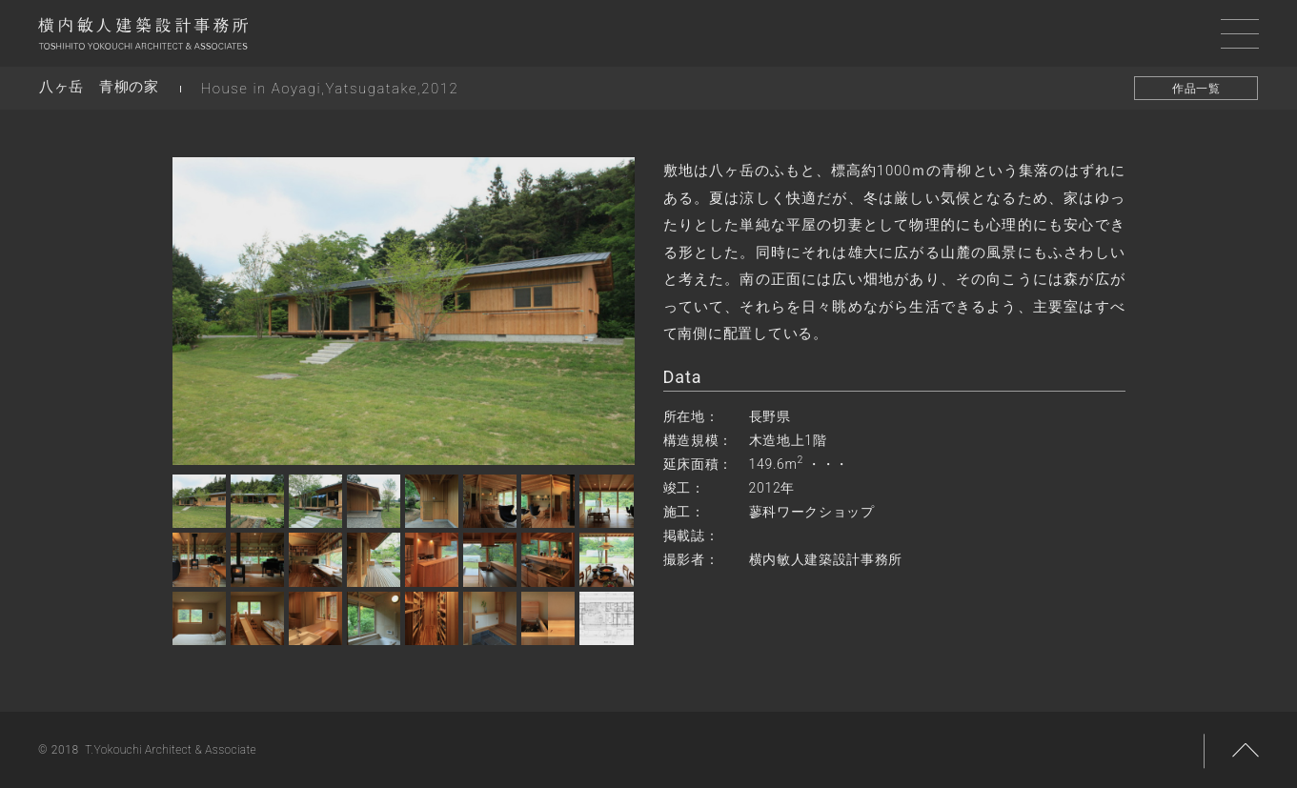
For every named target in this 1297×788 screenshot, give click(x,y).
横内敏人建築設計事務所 (143, 38)
